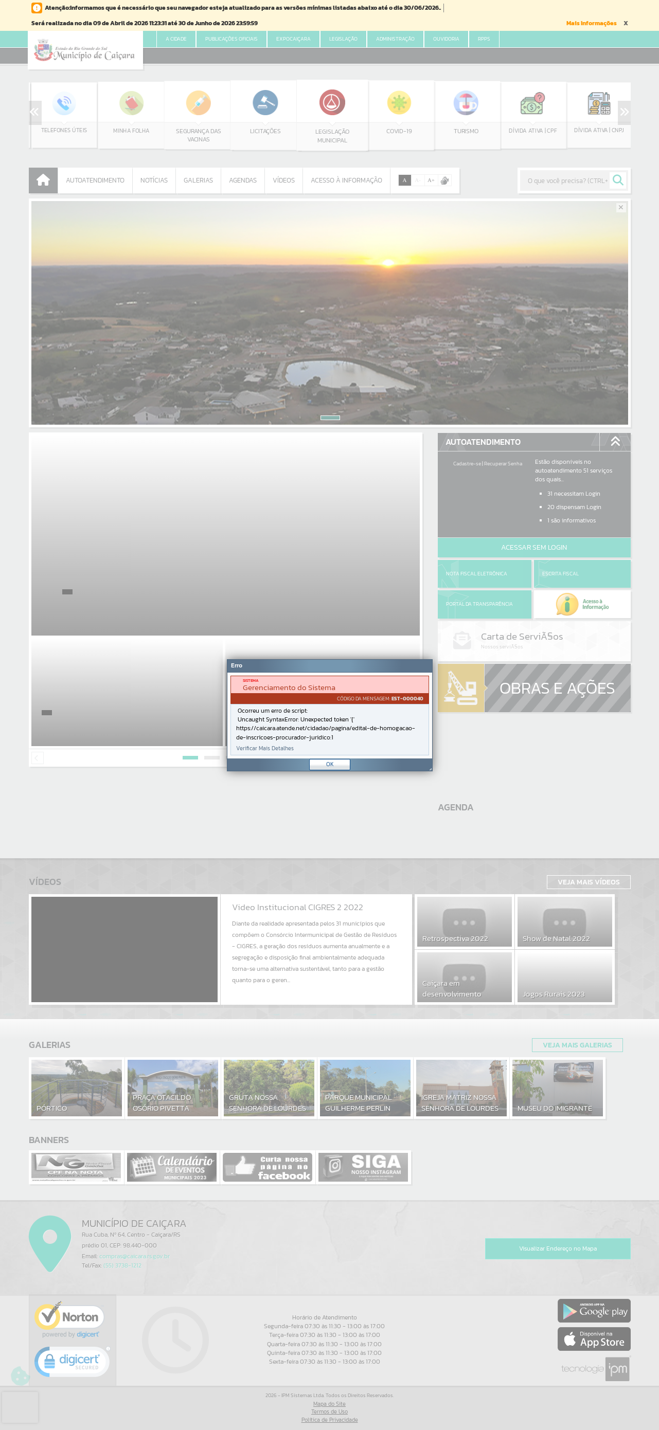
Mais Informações (591, 23)
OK (330, 764)
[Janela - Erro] (330, 715)
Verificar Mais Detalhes (265, 748)
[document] (329, 715)
